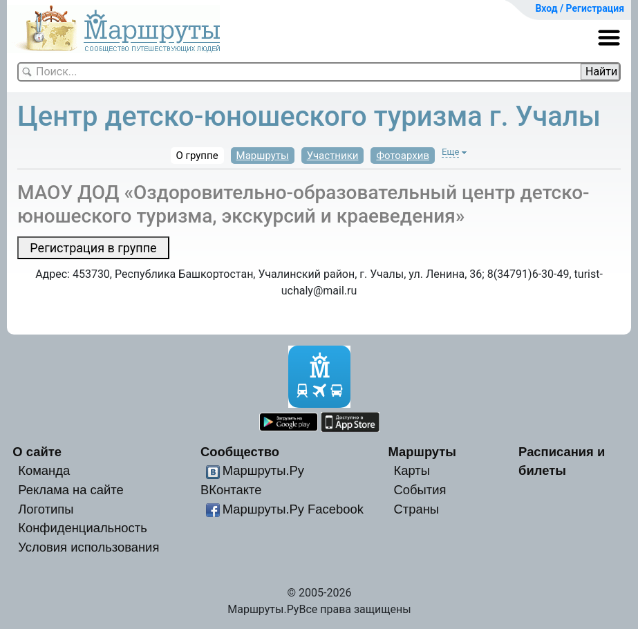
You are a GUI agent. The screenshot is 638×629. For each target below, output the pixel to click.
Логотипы (45, 509)
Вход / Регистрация (579, 8)
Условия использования (88, 547)
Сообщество (239, 451)
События (419, 489)
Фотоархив (402, 155)
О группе (197, 155)
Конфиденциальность (82, 527)
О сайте (37, 451)
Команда (44, 470)
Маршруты (262, 155)
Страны (416, 509)
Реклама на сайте (71, 489)
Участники (333, 155)
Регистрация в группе (93, 248)
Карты (411, 470)
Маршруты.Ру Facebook (293, 509)
